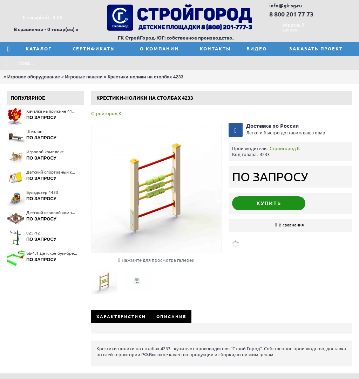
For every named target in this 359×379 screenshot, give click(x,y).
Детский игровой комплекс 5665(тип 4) (51, 212)
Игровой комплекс (45, 151)
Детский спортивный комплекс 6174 (51, 172)
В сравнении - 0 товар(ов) (44, 29)
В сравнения (291, 225)
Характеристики (121, 316)
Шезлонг (35, 131)
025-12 (33, 233)
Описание (171, 316)
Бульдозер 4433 (42, 192)
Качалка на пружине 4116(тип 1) (51, 111)
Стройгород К (106, 113)
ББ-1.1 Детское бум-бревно (51, 253)
